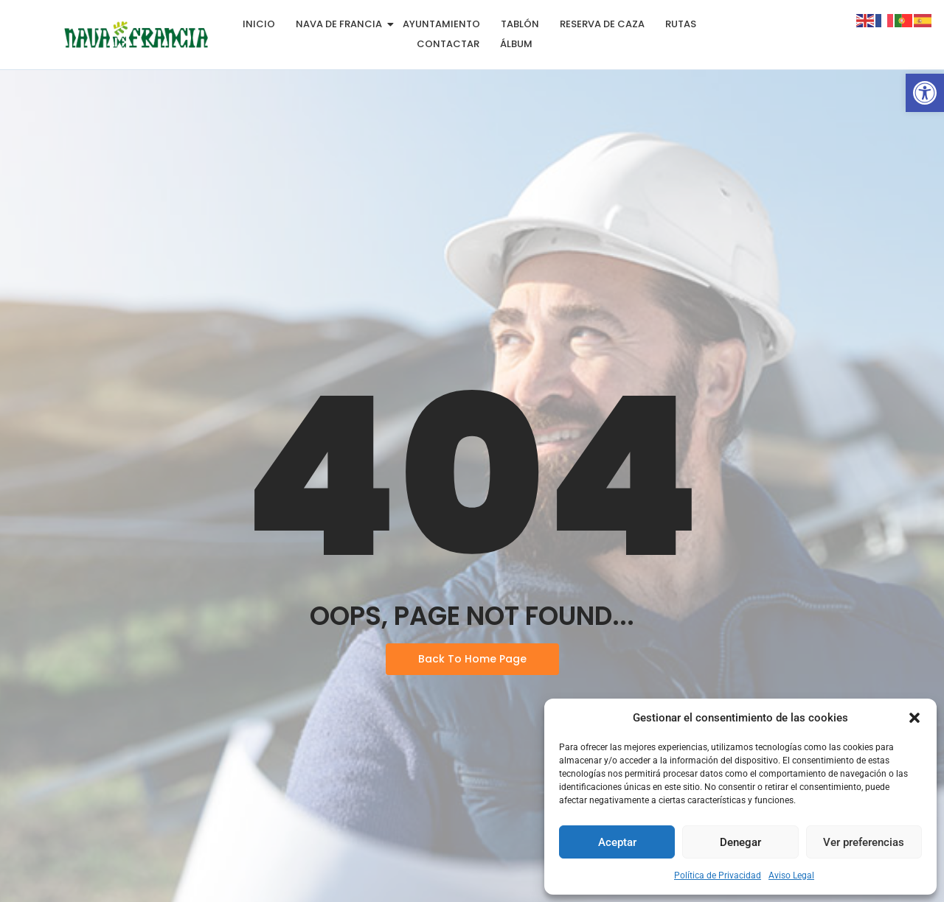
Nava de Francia (341, 24)
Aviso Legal (791, 875)
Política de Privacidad (717, 875)
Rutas (680, 24)
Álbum (516, 44)
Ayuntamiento (441, 24)
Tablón (520, 24)
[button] (925, 93)
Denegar (740, 842)
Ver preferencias (863, 842)
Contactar (448, 44)
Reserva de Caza (602, 24)
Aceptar (617, 842)
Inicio (259, 24)
